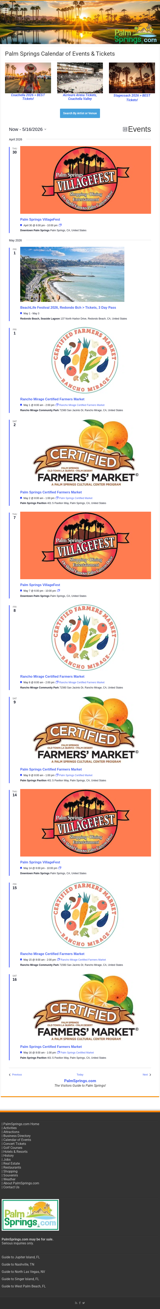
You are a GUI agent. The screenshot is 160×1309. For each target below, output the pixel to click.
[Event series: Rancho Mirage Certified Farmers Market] (80, 405)
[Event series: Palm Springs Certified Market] (74, 498)
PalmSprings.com (80, 1081)
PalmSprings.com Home (21, 1124)
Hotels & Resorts (15, 1152)
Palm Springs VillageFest (40, 219)
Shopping (10, 1171)
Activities (10, 1128)
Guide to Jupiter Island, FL (21, 1257)
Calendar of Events (17, 1140)
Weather (9, 1179)
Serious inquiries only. (18, 1243)
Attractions (11, 1132)
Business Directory (17, 1136)
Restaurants (12, 1167)
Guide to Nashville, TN (18, 1264)
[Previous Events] (15, 1075)
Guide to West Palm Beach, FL (24, 1286)
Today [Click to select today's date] (80, 1074)
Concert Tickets (14, 1144)
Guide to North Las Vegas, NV (23, 1272)
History (8, 1156)
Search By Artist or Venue (80, 113)
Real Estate (11, 1163)
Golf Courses (12, 1148)
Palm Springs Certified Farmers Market (51, 492)
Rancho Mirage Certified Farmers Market (52, 399)
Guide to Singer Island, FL (20, 1279)
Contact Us (11, 1187)
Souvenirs (10, 1175)
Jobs (7, 1160)
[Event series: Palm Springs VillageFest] (60, 225)
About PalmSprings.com (21, 1183)
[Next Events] (147, 1075)
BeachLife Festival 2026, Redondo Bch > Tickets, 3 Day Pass (68, 307)
